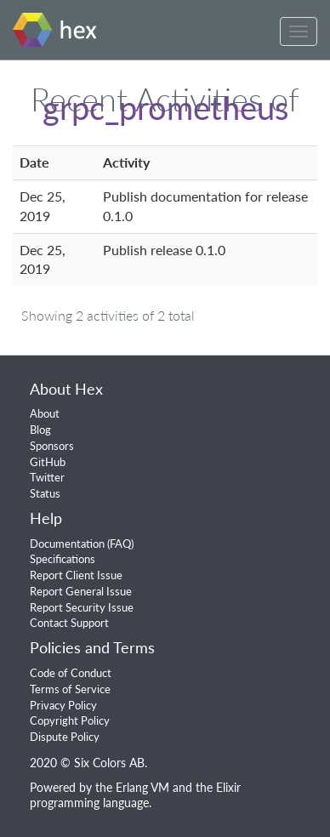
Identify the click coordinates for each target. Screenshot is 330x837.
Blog (40, 429)
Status (45, 493)
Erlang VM (142, 787)
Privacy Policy (63, 705)
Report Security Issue (82, 607)
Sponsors (52, 446)
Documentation (67, 543)
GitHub (47, 462)
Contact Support (69, 622)
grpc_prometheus (165, 107)
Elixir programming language (135, 795)
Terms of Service (70, 689)
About (45, 413)
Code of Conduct (70, 673)
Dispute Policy (65, 736)
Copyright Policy (70, 720)
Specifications (62, 559)
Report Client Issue (76, 575)
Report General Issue (81, 591)
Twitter (47, 477)
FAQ (120, 543)
